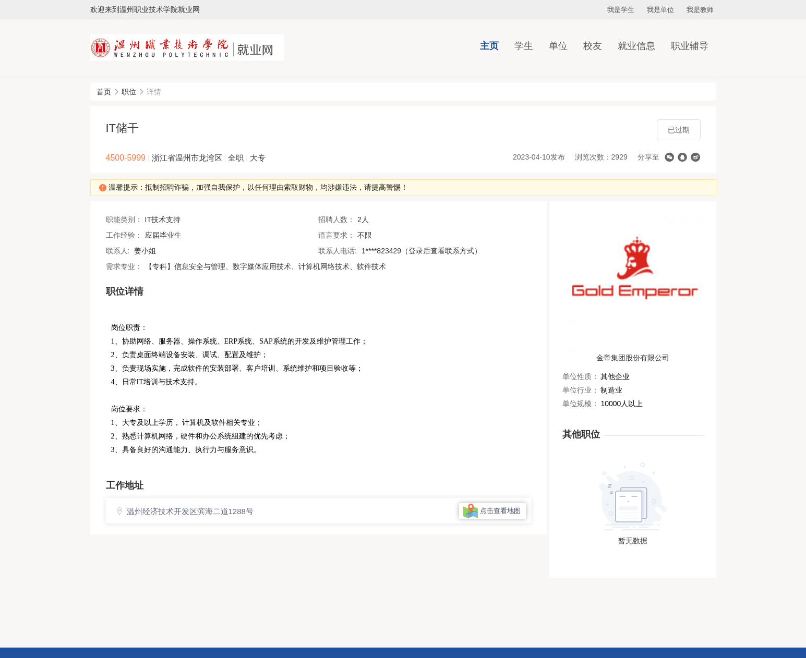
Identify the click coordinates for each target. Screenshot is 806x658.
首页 (104, 92)
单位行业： (580, 390)
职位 (129, 92)
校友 (592, 46)
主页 (489, 46)
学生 (523, 46)
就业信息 (636, 46)
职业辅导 (689, 46)
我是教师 (700, 10)
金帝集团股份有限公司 (632, 358)
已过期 (679, 130)
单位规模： (580, 403)
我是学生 (620, 10)
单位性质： (580, 376)
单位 (558, 46)
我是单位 (660, 10)
